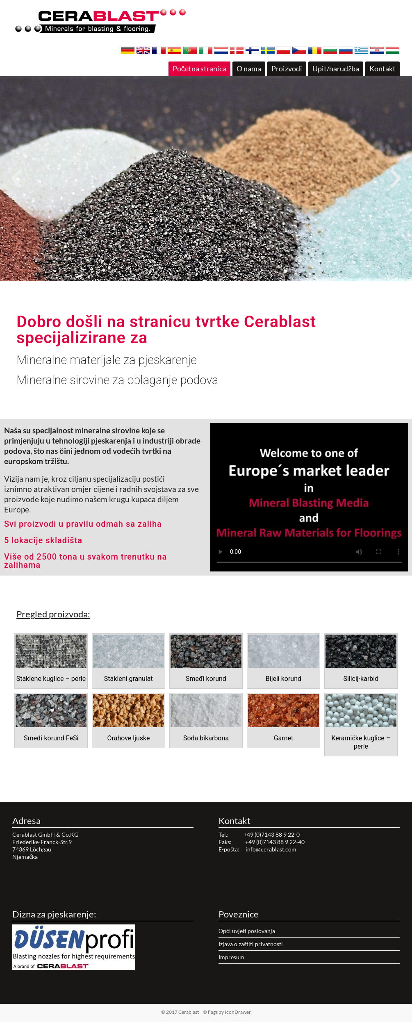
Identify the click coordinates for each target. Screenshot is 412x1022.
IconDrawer (238, 1012)
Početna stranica (199, 68)
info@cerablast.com (271, 849)
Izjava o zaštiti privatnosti (251, 943)
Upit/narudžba (335, 68)
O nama (249, 68)
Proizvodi (286, 68)
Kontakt (382, 68)
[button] (199, 276)
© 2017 (193, 1012)
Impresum (231, 957)
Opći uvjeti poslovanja (247, 930)
